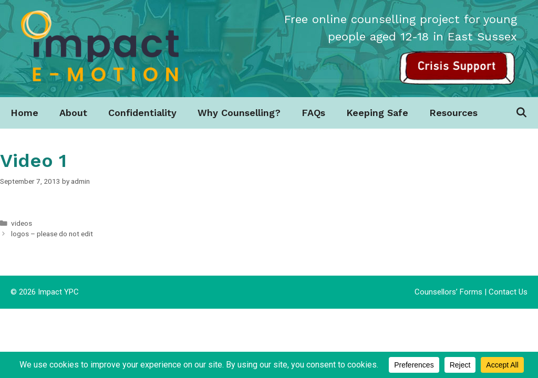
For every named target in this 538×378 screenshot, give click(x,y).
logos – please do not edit (52, 233)
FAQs (313, 112)
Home (24, 112)
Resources (453, 112)
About (73, 112)
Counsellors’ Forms (448, 292)
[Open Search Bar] (521, 113)
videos (21, 223)
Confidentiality (142, 112)
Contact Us (508, 292)
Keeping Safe (377, 112)
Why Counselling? (239, 112)
